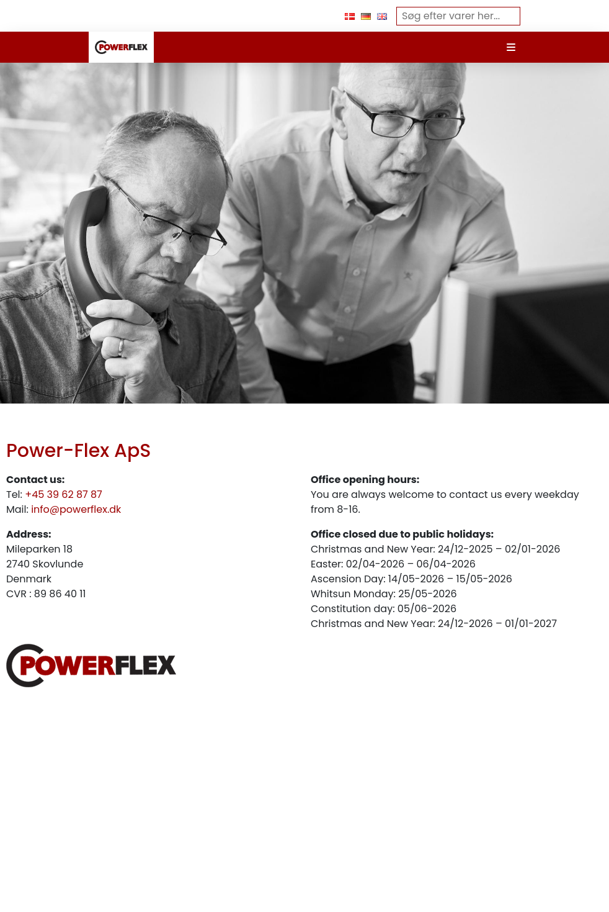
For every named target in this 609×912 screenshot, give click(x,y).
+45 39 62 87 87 (63, 494)
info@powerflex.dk (76, 509)
